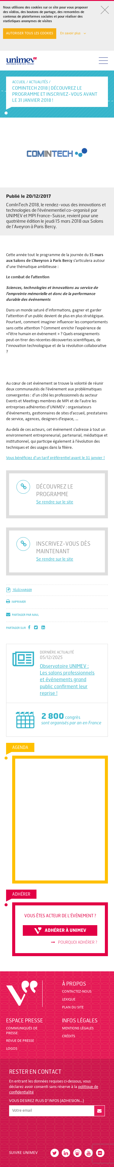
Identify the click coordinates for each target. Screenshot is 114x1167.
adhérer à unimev (60, 930)
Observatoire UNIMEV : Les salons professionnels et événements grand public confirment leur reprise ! (67, 679)
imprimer (16, 602)
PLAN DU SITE (73, 1007)
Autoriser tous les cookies (29, 33)
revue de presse (20, 1041)
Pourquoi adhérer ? (74, 942)
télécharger (19, 590)
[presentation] (55, 1131)
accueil (19, 82)
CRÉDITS (68, 1036)
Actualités (38, 82)
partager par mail (22, 615)
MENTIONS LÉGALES (78, 1028)
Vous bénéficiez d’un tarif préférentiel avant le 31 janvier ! (55, 458)
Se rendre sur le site (54, 502)
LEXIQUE (68, 999)
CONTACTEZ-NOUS (77, 992)
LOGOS (11, 1049)
